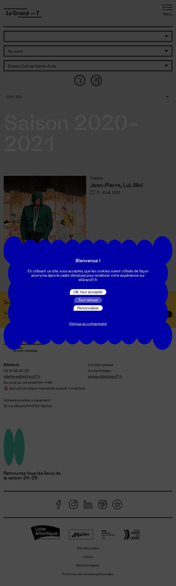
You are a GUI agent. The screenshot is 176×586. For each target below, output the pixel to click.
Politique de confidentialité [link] (88, 324)
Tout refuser (88, 300)
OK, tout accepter (88, 292)
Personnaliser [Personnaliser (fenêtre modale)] (88, 308)
